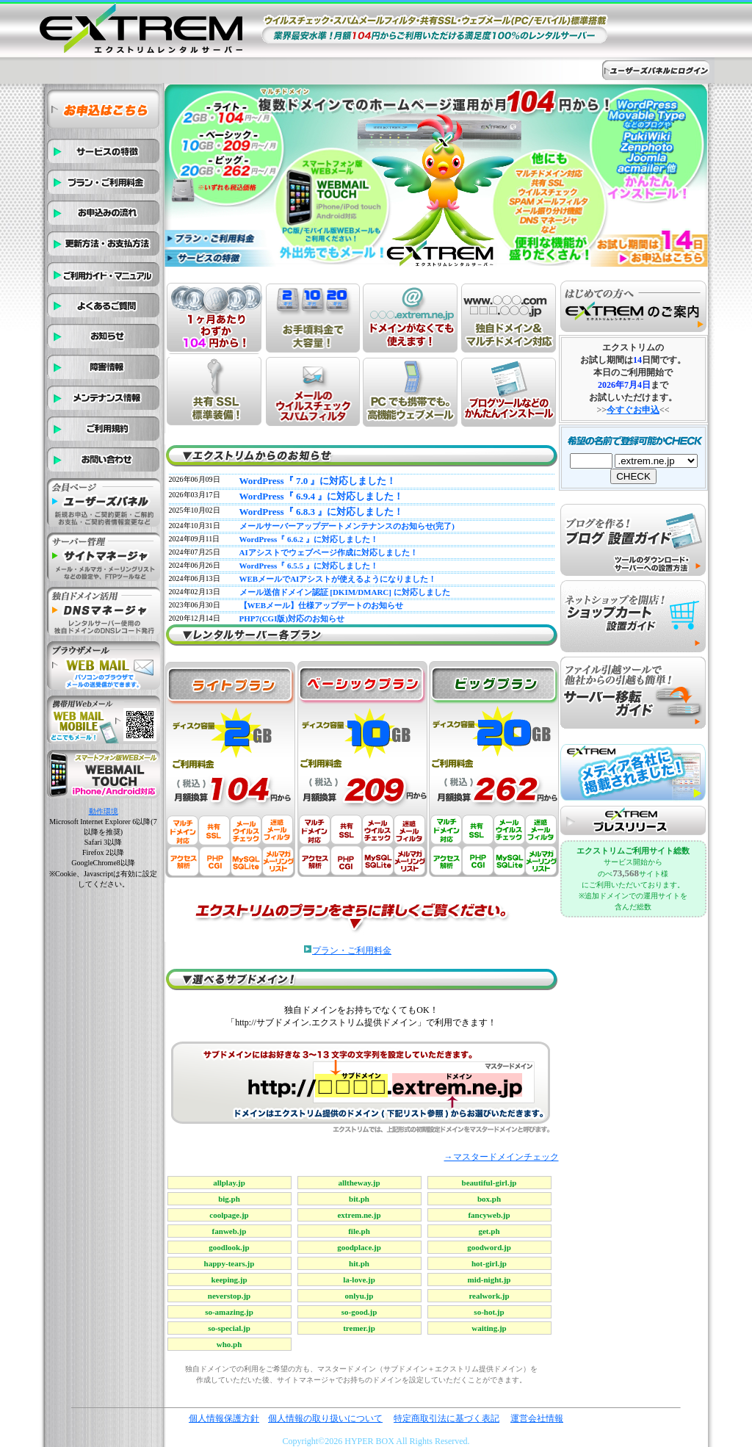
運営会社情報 (536, 1418)
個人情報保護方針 (224, 1418)
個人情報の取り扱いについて (325, 1418)
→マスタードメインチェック (501, 1157)
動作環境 (103, 811)
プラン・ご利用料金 (351, 950)
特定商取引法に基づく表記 (446, 1418)
